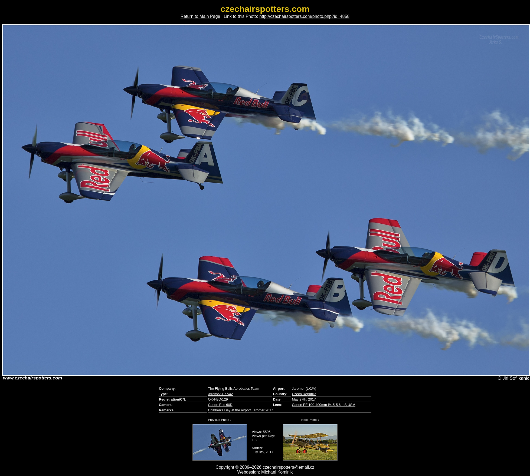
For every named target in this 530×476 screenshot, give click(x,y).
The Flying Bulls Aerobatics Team (233, 388)
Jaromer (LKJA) (304, 388)
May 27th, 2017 (304, 399)
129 (225, 399)
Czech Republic (304, 394)
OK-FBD (214, 399)
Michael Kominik (277, 472)
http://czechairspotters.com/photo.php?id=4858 (304, 16)
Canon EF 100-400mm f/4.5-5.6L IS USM (323, 405)
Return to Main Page (200, 16)
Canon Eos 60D (220, 405)
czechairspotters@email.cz (288, 467)
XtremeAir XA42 (220, 394)
